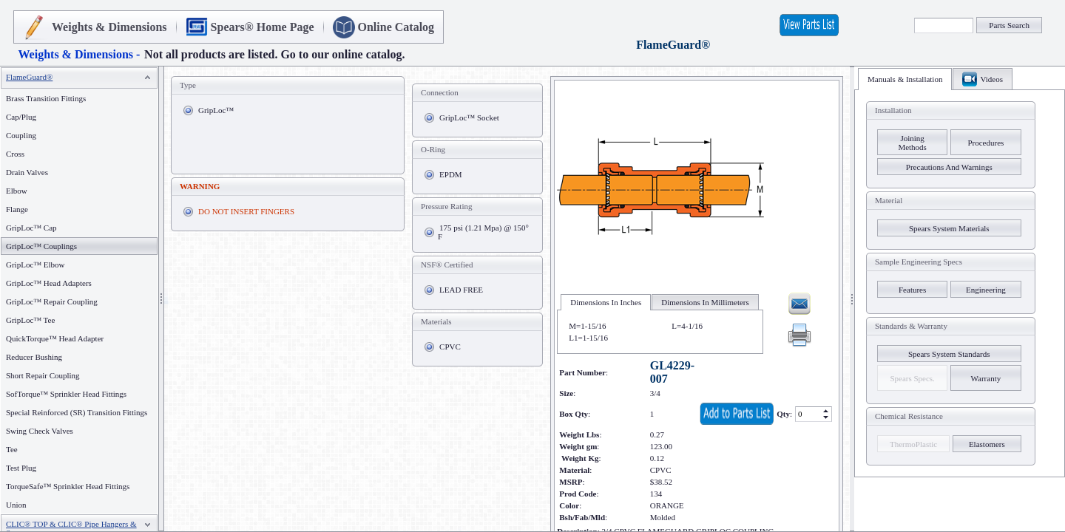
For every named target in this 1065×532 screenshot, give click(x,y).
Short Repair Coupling (43, 375)
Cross (15, 153)
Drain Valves (27, 172)
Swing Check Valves (39, 430)
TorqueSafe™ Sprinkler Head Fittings (67, 486)
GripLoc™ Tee (30, 320)
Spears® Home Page (262, 27)
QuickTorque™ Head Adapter (55, 338)
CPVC (450, 346)
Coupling (21, 135)
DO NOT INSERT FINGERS (246, 211)
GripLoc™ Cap (31, 227)
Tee (12, 449)
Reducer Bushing (34, 356)
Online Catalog (396, 27)
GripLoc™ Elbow (35, 264)
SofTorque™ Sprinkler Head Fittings (66, 393)
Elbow (16, 190)
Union (16, 504)
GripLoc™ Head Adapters (49, 283)
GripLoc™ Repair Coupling (52, 301)
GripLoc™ (216, 110)
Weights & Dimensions (109, 27)
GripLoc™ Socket (469, 117)
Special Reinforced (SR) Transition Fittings (76, 412)
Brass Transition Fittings (46, 98)
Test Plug (21, 467)
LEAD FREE (461, 289)
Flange (17, 209)
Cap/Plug (21, 116)
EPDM (450, 174)
